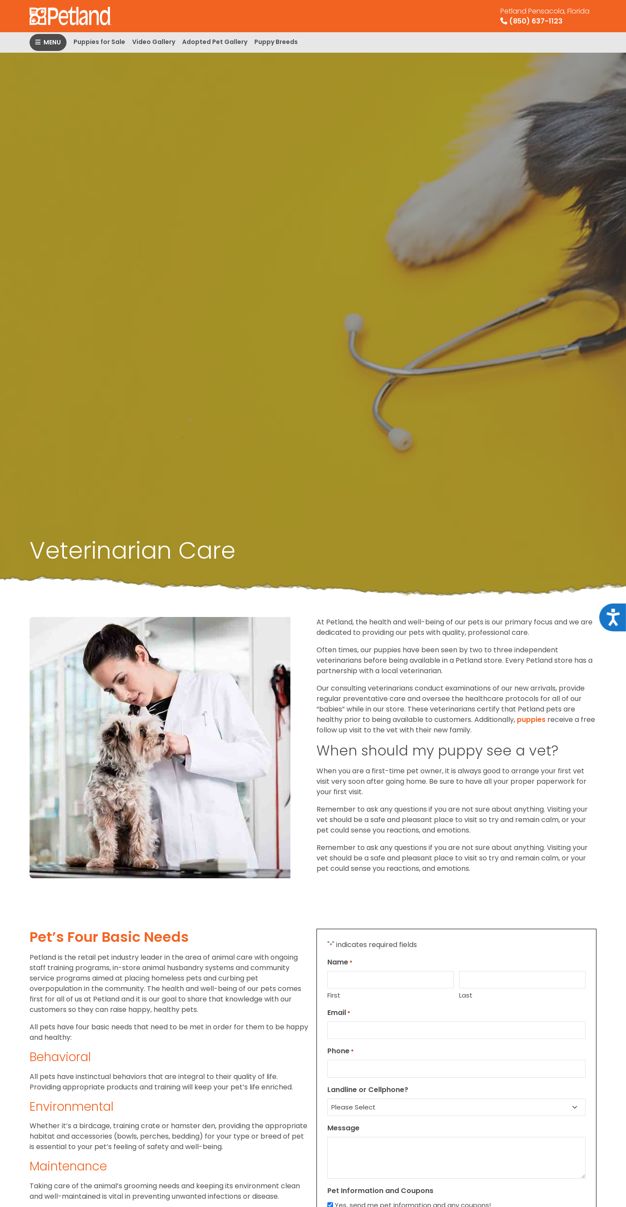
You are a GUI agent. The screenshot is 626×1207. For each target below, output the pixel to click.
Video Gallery (153, 41)
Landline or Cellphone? (367, 1090)
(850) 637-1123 (544, 16)
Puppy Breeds (276, 41)
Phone (340, 1051)
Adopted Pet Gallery (214, 41)
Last (466, 995)
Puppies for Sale (99, 41)
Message (343, 1128)
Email (338, 1013)
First (333, 995)
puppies (531, 720)
